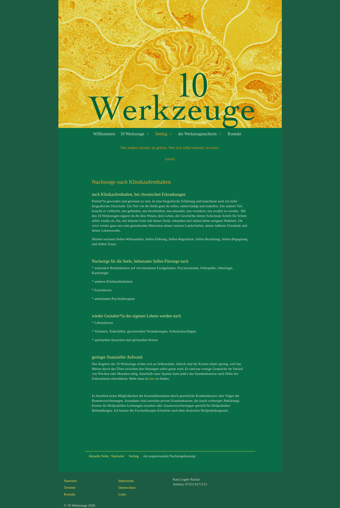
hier (152, 378)
